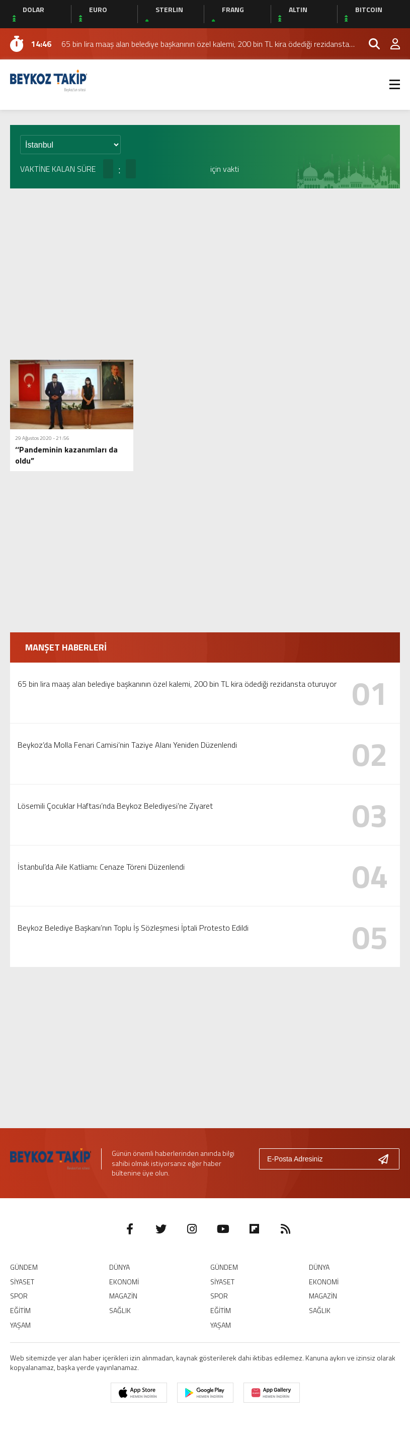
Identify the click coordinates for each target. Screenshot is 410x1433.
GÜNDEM (24, 1267)
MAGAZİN (123, 1295)
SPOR (19, 1295)
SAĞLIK (120, 1310)
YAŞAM (20, 1325)
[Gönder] (387, 1158)
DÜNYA (119, 1267)
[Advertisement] (205, 274)
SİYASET (22, 1281)
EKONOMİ (124, 1281)
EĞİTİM (20, 1310)
